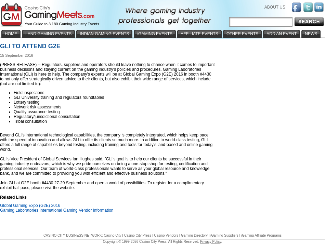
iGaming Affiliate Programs (261, 235)
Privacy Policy (210, 241)
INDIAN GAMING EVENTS (104, 33)
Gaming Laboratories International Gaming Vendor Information (57, 210)
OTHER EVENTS (242, 33)
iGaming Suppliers (224, 235)
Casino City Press (137, 235)
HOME (11, 33)
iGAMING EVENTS (154, 33)
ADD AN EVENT (281, 33)
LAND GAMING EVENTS (48, 33)
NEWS (311, 33)
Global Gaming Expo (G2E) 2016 (30, 205)
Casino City (112, 235)
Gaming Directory (194, 235)
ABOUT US (274, 7)
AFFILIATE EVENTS (199, 33)
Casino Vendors (166, 235)
